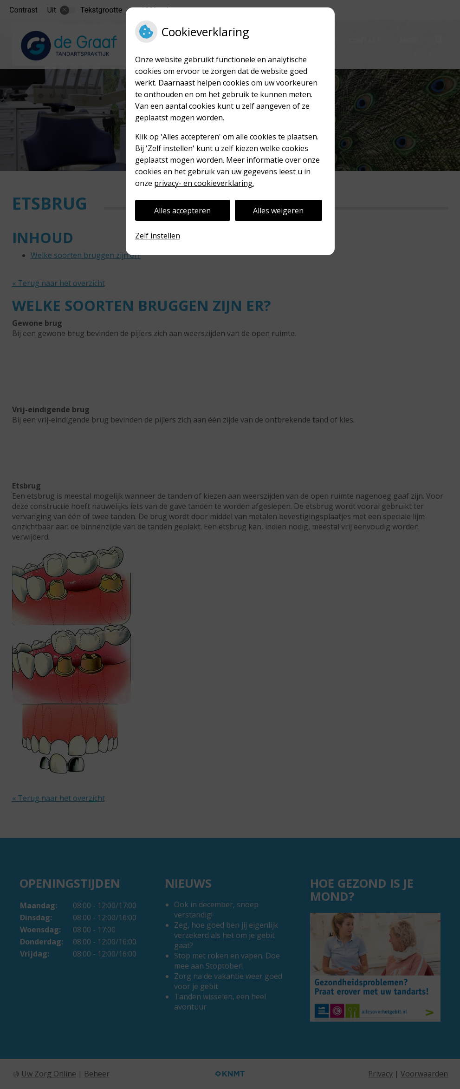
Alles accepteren (182, 210)
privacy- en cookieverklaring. (204, 183)
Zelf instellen (157, 236)
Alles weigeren (278, 210)
